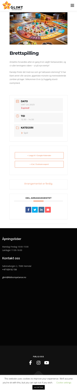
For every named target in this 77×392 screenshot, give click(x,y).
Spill (24, 133)
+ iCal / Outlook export (39, 164)
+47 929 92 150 (9, 269)
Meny (72, 5)
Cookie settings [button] (63, 382)
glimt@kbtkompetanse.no (14, 277)
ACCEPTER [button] (38, 387)
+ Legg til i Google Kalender (39, 155)
